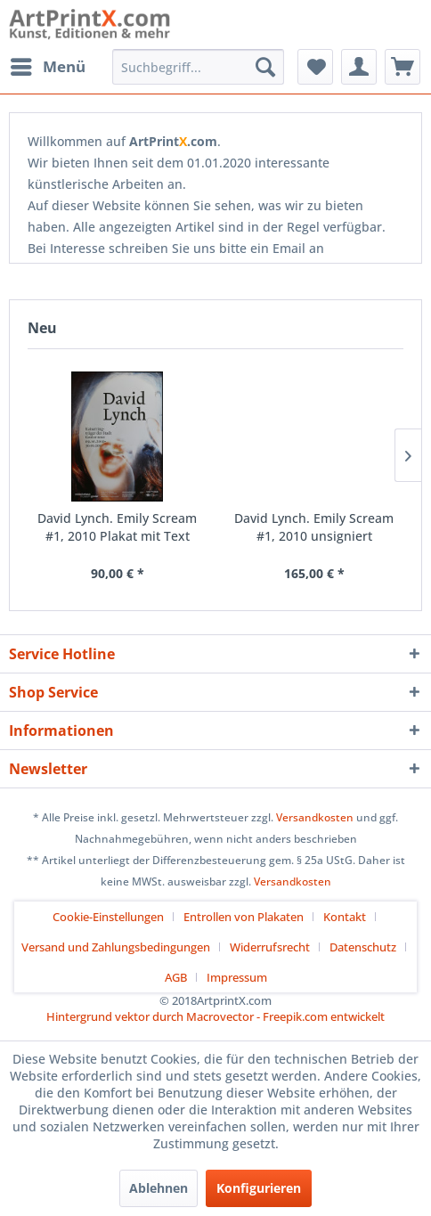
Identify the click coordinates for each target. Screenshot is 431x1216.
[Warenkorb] (402, 67)
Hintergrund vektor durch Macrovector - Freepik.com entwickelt (215, 1016)
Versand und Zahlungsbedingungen (115, 947)
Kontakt (344, 917)
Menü (48, 65)
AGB (176, 977)
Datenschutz (362, 947)
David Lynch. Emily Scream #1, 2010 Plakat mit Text (117, 527)
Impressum (237, 977)
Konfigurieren (258, 1187)
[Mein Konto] (359, 67)
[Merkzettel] (315, 67)
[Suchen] (265, 67)
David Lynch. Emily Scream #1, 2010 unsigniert (314, 527)
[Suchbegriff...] (198, 67)
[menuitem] (47, 67)
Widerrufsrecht (270, 947)
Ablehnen (158, 1187)
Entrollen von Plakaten (243, 917)
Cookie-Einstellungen (108, 917)
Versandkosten (315, 817)
